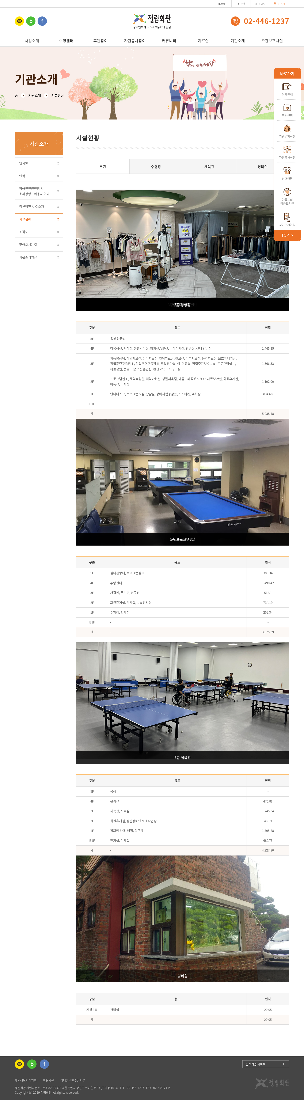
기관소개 (238, 40)
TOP (287, 235)
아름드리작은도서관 (287, 201)
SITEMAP (260, 4)
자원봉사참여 (135, 40)
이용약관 (48, 1080)
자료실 (203, 40)
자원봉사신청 (287, 157)
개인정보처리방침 (26, 1080)
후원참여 (100, 40)
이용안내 (287, 94)
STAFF (279, 4)
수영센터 (66, 40)
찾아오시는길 (287, 225)
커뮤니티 (169, 40)
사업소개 (32, 40)
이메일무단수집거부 (72, 1080)
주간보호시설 (272, 40)
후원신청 (287, 115)
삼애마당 (287, 178)
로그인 (241, 4)
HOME (222, 4)
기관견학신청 (287, 136)
